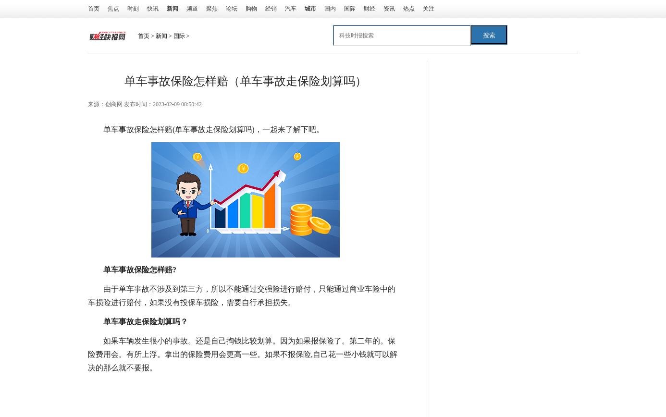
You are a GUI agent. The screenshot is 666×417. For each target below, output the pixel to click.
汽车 (290, 8)
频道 (192, 8)
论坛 (231, 8)
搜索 (489, 35)
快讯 (153, 8)
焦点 (113, 8)
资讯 (389, 8)
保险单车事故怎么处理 (324, 387)
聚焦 (212, 8)
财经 (369, 8)
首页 (93, 8)
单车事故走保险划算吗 (245, 387)
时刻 (133, 8)
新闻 (161, 36)
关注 (428, 8)
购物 (251, 8)
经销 (271, 8)
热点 (409, 8)
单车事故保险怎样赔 (170, 387)
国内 (330, 8)
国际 (350, 8)
